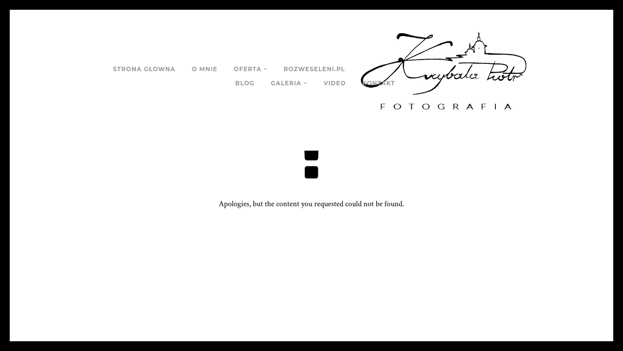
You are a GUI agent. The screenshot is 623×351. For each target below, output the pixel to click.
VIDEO (335, 83)
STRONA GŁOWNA (144, 69)
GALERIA (286, 83)
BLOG (245, 83)
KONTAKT (378, 83)
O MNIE (205, 69)
